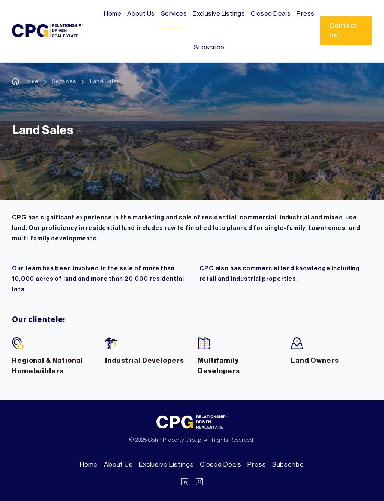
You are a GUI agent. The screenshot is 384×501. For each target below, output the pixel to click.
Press (305, 13)
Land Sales (105, 81)
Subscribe (209, 47)
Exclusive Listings (219, 13)
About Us (141, 13)
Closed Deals (271, 13)
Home (112, 13)
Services (174, 13)
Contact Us (343, 30)
